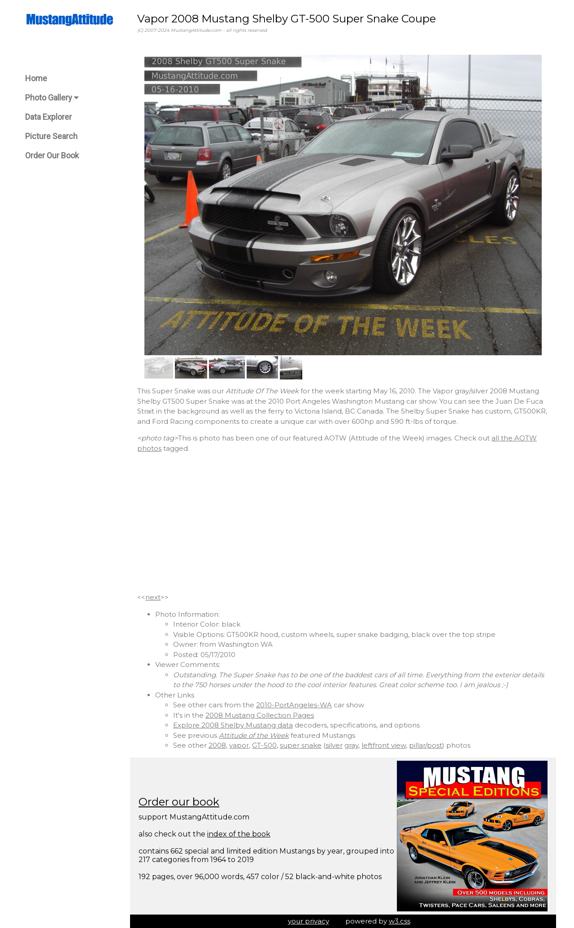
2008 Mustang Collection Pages (259, 715)
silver (334, 745)
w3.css (399, 921)
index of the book (238, 834)
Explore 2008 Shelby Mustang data (233, 725)
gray (351, 745)
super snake (301, 745)
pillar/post (425, 745)
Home (36, 78)
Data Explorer (48, 117)
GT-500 (264, 745)
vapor (239, 745)
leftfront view (383, 745)
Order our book (179, 801)
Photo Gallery (51, 97)
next (153, 597)
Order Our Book (52, 155)
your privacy (308, 921)
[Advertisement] (343, 523)
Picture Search (51, 136)
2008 (217, 745)
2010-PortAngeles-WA (294, 705)
